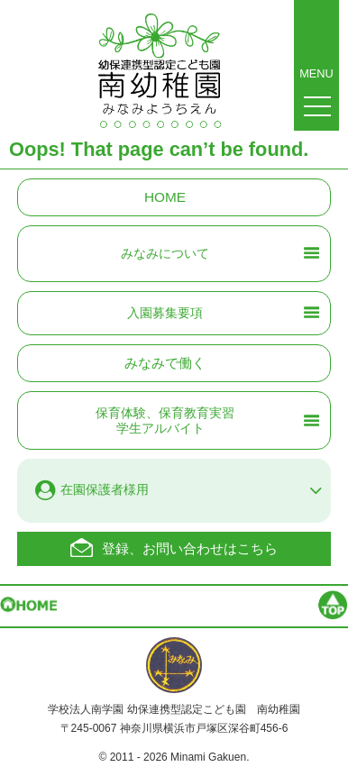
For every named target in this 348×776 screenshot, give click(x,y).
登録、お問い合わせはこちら (190, 548)
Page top (298, 608)
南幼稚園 (159, 77)
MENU (316, 31)
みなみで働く (165, 362)
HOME (165, 197)
